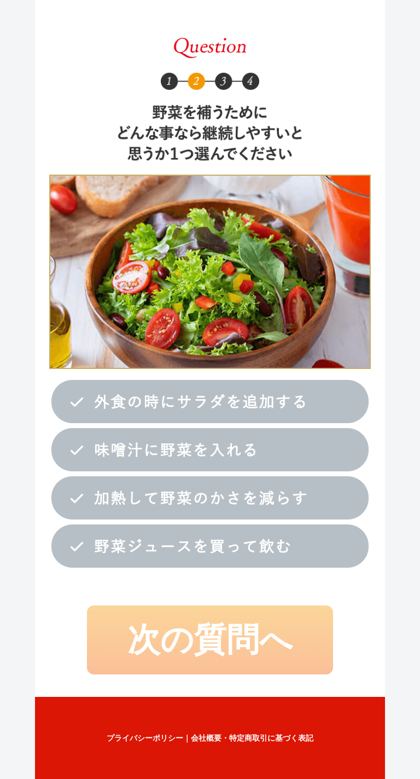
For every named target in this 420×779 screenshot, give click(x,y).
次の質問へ (210, 639)
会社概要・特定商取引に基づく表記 (252, 738)
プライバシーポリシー (145, 738)
